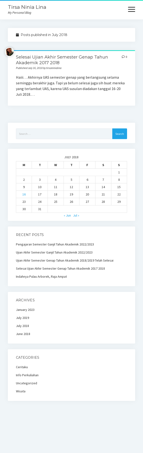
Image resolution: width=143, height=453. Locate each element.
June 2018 (23, 334)
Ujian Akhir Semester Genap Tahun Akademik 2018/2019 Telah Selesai (64, 260)
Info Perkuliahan (27, 375)
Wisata (20, 391)
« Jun (67, 215)
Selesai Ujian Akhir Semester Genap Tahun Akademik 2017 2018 (60, 268)
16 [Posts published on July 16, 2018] (24, 194)
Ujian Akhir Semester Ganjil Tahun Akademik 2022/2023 (54, 252)
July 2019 (22, 318)
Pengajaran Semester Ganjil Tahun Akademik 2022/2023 (55, 244)
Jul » (76, 215)
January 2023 (25, 310)
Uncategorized (26, 383)
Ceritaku (22, 367)
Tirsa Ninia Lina (27, 7)
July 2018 (22, 326)
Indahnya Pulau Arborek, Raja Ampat (41, 276)
